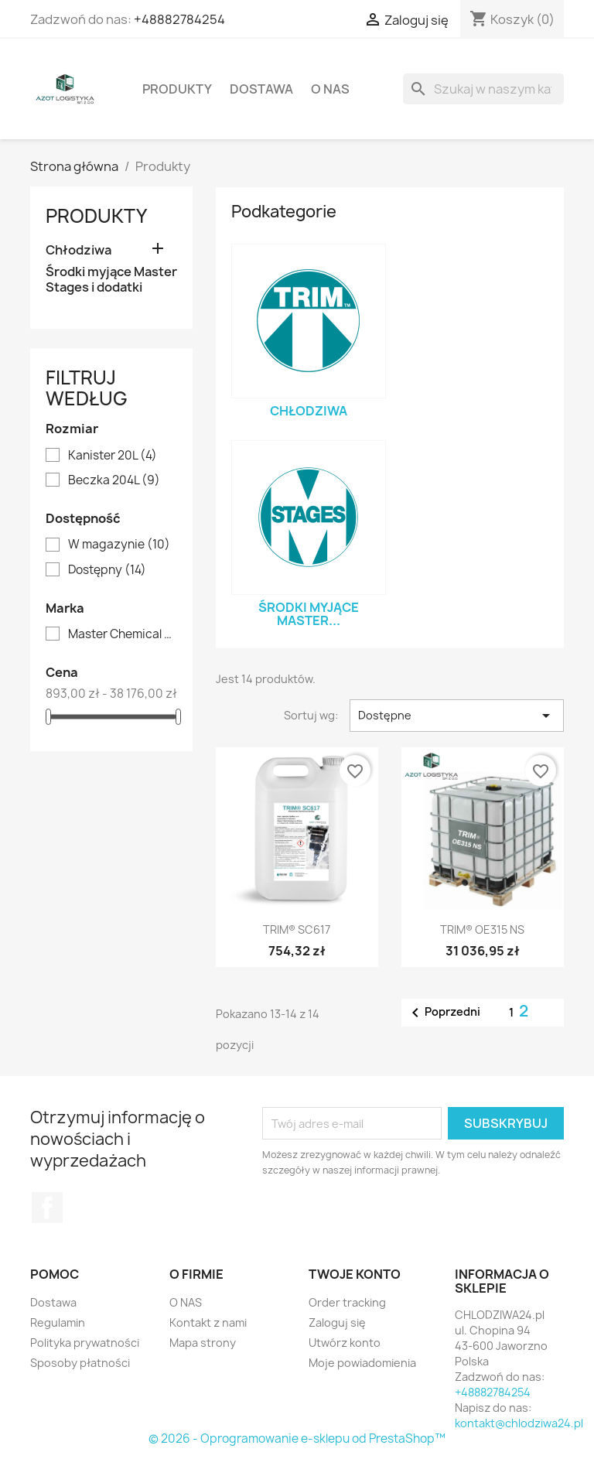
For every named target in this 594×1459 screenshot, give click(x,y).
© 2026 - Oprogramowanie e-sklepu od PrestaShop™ (297, 1438)
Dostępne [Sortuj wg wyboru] (456, 715)
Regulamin (57, 1322)
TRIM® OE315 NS (482, 929)
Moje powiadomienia (362, 1362)
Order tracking (347, 1302)
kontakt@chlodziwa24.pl (519, 1423)
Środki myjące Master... (308, 614)
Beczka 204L (114, 480)
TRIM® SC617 (296, 929)
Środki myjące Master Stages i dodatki (111, 280)
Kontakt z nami (208, 1322)
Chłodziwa (78, 250)
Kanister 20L (112, 455)
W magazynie (119, 544)
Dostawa (261, 88)
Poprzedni (443, 1012)
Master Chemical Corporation (122, 634)
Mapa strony (202, 1342)
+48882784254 (179, 19)
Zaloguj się (337, 1322)
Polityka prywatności (84, 1342)
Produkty (177, 88)
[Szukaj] (483, 88)
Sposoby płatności (80, 1362)
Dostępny (107, 570)
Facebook (47, 1207)
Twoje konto (355, 1274)
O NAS (330, 88)
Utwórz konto (345, 1342)
